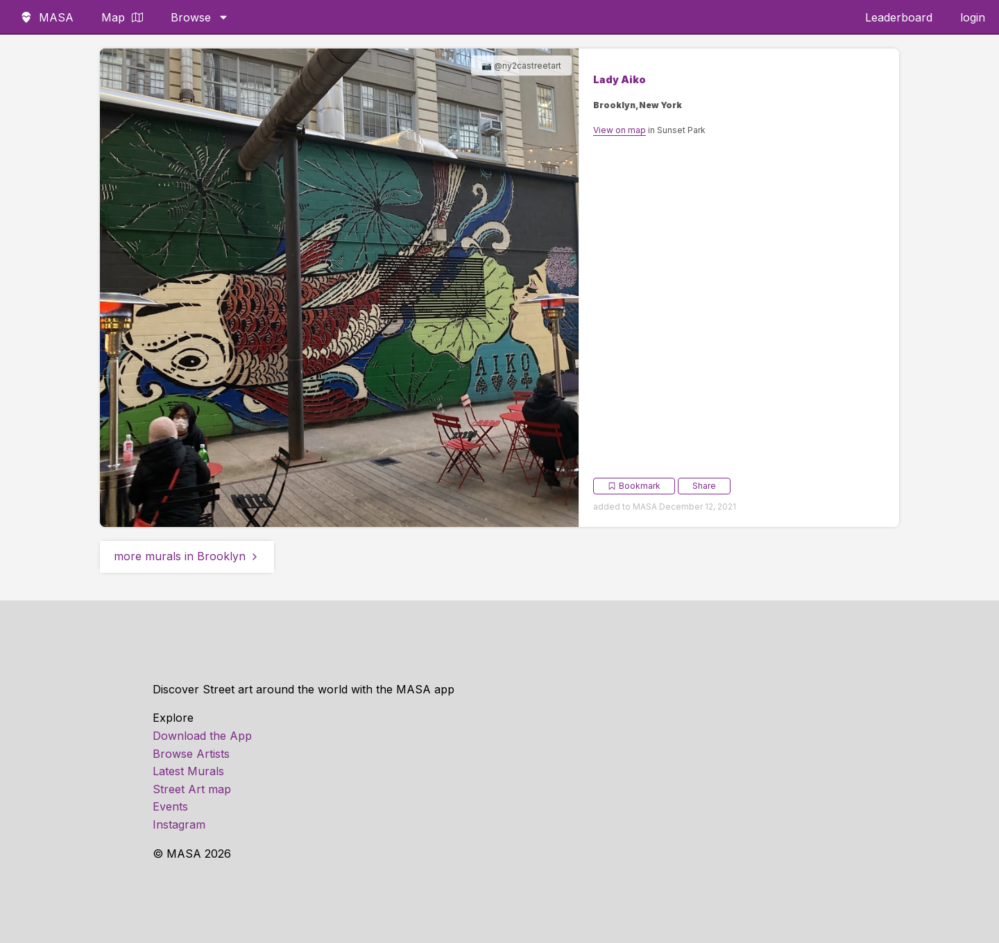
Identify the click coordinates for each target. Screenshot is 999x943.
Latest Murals (188, 771)
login (972, 17)
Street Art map (192, 789)
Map (122, 17)
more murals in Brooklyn (187, 556)
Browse (200, 17)
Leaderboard (898, 17)
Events (170, 806)
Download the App (202, 736)
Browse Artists (191, 754)
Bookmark (634, 486)
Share (704, 486)
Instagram (179, 824)
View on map (619, 130)
